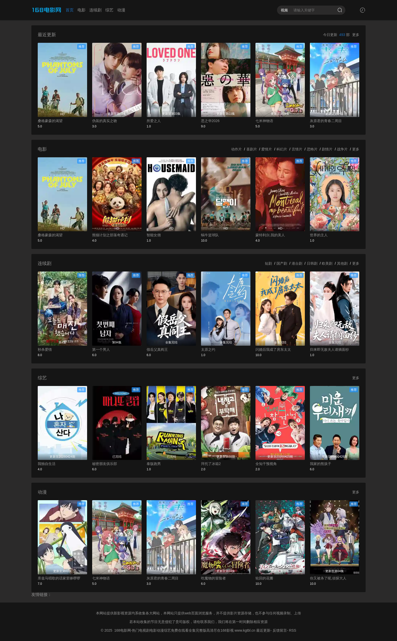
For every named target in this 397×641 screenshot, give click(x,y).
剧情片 (327, 149)
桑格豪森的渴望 (50, 121)
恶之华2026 (210, 121)
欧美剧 (327, 263)
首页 (70, 10)
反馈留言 (280, 630)
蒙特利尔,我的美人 (270, 235)
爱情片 (266, 149)
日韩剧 (312, 263)
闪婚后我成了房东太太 (273, 349)
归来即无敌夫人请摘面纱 (329, 349)
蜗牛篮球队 (210, 235)
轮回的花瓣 (264, 578)
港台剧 (297, 263)
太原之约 (208, 349)
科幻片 (281, 149)
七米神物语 (264, 121)
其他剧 (342, 263)
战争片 (342, 149)
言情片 (297, 149)
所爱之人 (154, 121)
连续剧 (95, 10)
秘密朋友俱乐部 (104, 464)
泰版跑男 (154, 464)
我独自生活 (46, 464)
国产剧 (281, 263)
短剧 (268, 263)
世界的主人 (319, 235)
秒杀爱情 (45, 349)
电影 (81, 10)
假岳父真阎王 (157, 349)
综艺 (109, 10)
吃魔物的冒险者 (213, 578)
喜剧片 (251, 149)
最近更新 (263, 630)
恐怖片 (312, 149)
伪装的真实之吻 (104, 121)
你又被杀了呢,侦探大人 (328, 578)
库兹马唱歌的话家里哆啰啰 (59, 578)
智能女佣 (154, 235)
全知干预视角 (266, 464)
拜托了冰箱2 (211, 464)
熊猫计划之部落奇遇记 (110, 235)
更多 (355, 35)
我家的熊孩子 (320, 464)
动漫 (121, 10)
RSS (292, 630)
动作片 (236, 149)
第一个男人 (101, 349)
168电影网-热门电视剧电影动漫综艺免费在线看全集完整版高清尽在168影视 (173, 630)
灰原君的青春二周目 (326, 121)
